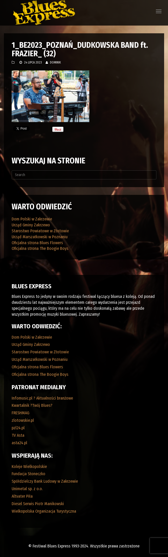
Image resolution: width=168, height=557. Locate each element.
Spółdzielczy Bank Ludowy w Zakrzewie (45, 481)
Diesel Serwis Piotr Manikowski (38, 503)
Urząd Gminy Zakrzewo (31, 224)
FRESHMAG (20, 412)
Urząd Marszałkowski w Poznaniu (40, 236)
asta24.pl (19, 442)
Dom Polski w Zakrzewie (32, 219)
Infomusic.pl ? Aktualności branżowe (42, 398)
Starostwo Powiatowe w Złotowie (40, 230)
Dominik (55, 62)
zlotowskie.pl (23, 420)
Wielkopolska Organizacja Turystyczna (44, 511)
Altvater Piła (22, 496)
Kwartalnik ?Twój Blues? (32, 405)
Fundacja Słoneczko (28, 473)
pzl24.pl (18, 427)
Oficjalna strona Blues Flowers (37, 242)
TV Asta (18, 435)
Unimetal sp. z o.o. (27, 488)
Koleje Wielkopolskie (29, 466)
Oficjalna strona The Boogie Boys (40, 248)
